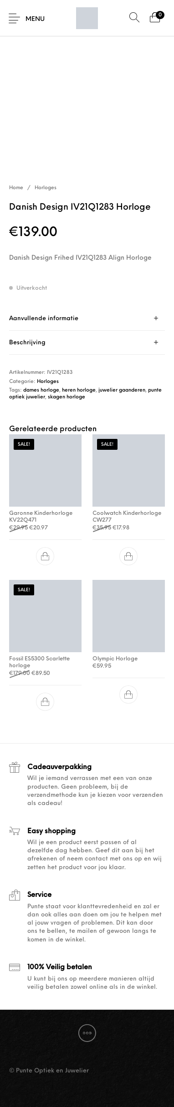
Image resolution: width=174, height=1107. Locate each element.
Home (16, 188)
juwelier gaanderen (121, 390)
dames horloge (41, 390)
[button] (45, 556)
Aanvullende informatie (43, 319)
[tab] (87, 319)
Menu (35, 19)
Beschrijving (27, 343)
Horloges (45, 188)
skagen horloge (66, 397)
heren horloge (79, 390)
